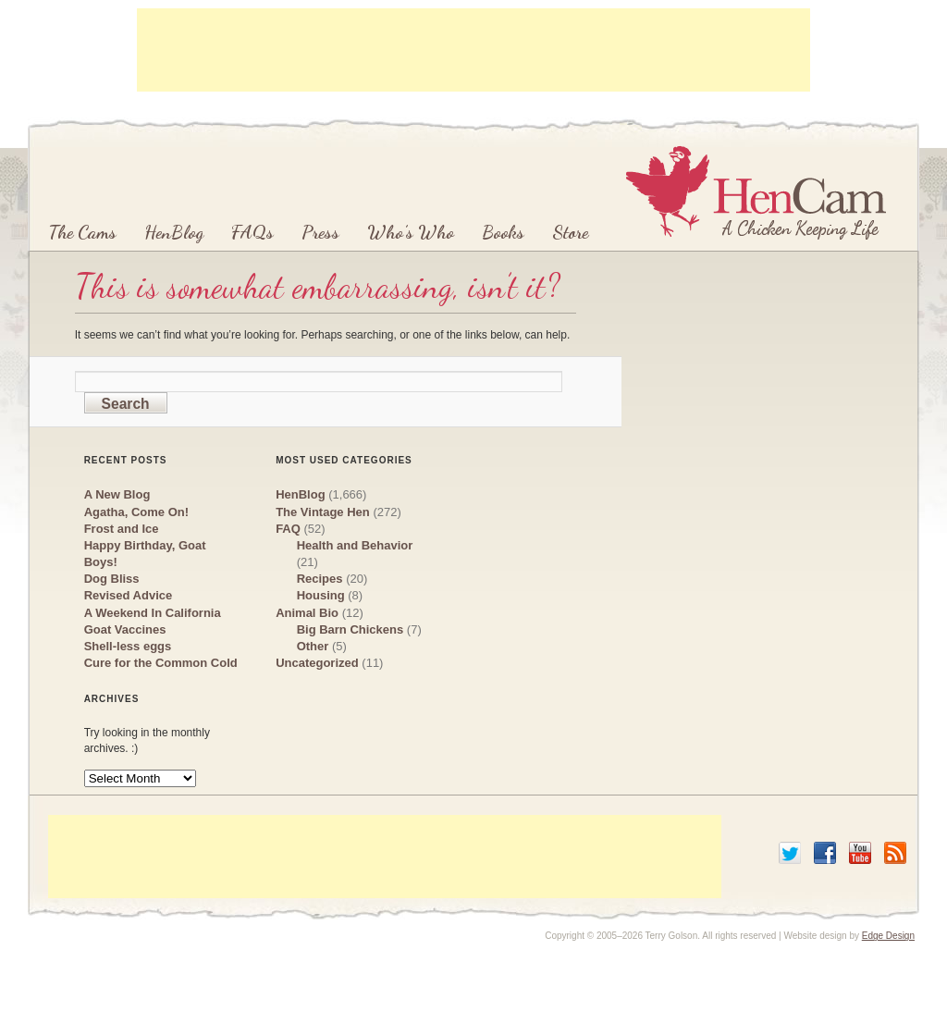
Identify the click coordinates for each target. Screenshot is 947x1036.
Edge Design (888, 936)
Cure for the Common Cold (161, 663)
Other (313, 646)
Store (570, 232)
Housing (321, 595)
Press (320, 232)
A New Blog (117, 494)
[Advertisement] (473, 50)
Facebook (825, 853)
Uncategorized (317, 663)
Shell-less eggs (128, 646)
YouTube (860, 853)
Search (126, 404)
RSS (895, 853)
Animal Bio (307, 613)
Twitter (790, 853)
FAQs (252, 232)
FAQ (288, 529)
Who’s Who (410, 232)
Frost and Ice (121, 529)
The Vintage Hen (323, 512)
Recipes (320, 579)
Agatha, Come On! (136, 512)
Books (503, 232)
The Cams (82, 232)
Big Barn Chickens (350, 629)
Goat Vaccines (125, 629)
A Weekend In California (152, 613)
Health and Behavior (355, 545)
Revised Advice (128, 595)
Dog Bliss (112, 579)
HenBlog (173, 232)
